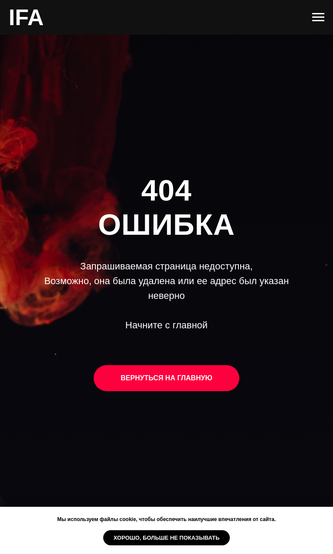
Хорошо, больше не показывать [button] (167, 538)
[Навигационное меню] (318, 17)
